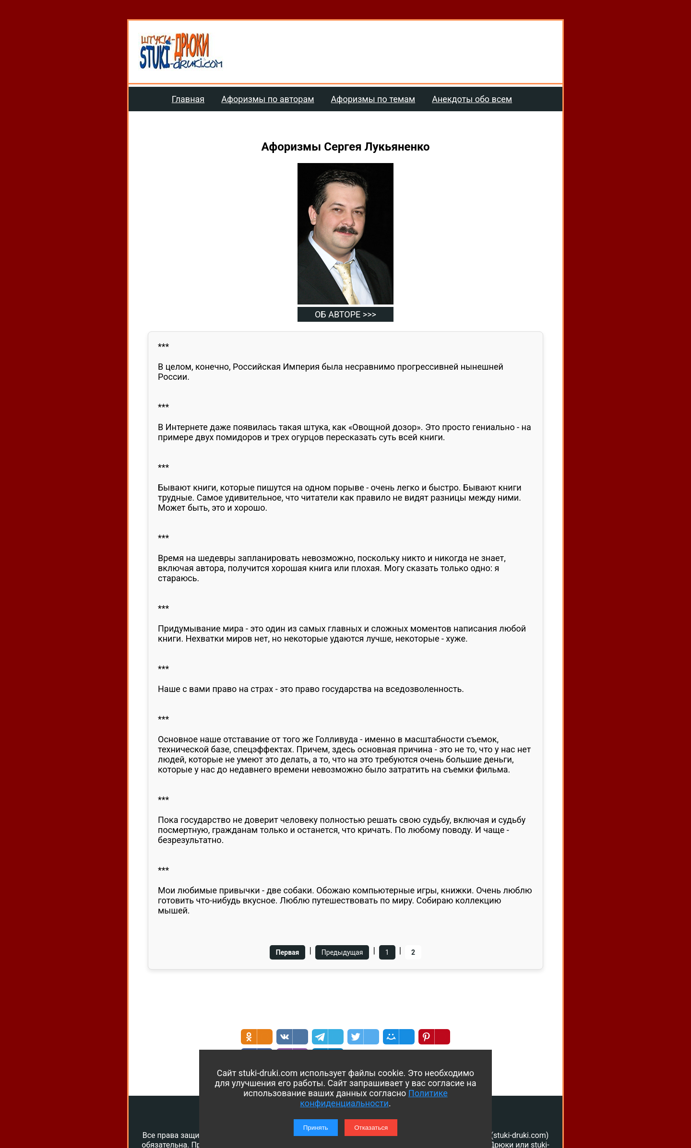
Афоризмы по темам (373, 99)
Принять (315, 1127)
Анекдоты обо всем (472, 99)
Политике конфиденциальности (373, 1098)
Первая (287, 952)
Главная (188, 99)
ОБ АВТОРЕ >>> (345, 314)
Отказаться (371, 1127)
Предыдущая (342, 952)
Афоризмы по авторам (267, 99)
